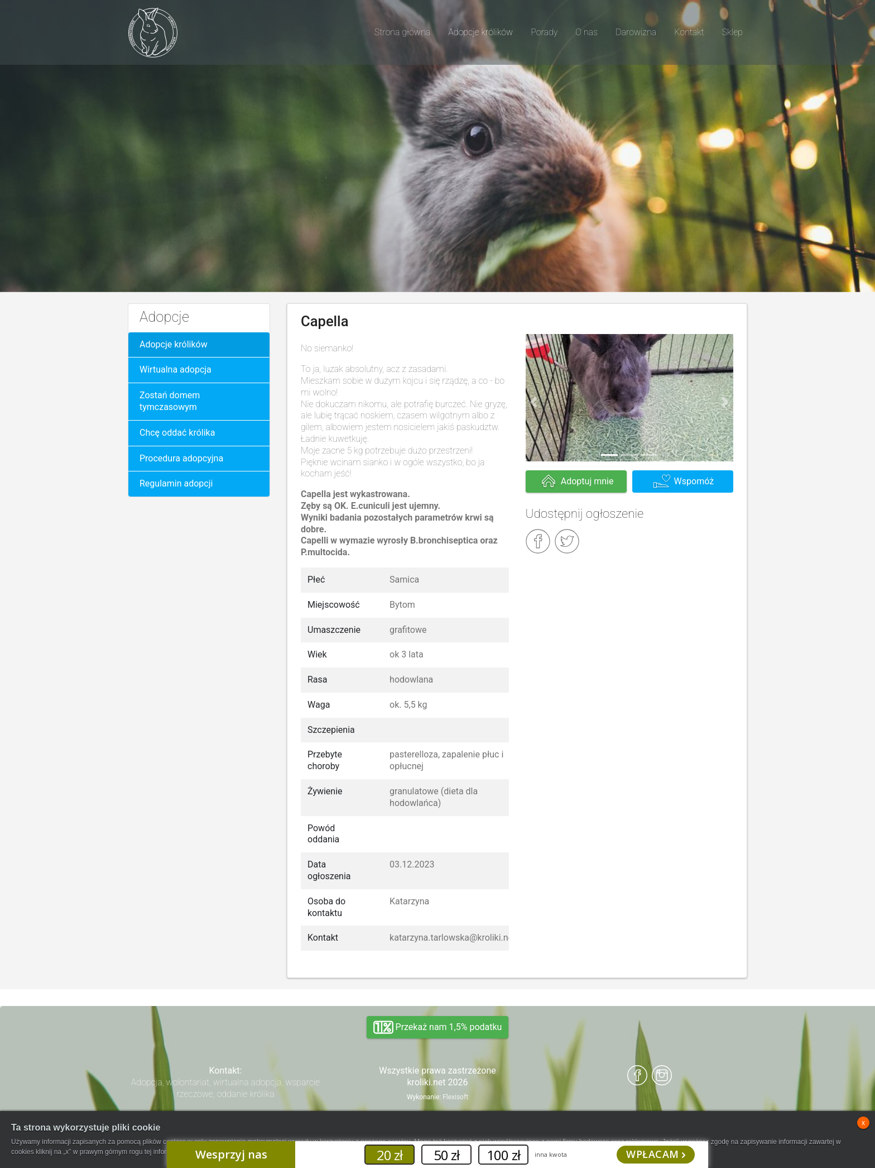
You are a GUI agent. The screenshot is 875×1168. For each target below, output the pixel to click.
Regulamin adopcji (176, 483)
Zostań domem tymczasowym (170, 401)
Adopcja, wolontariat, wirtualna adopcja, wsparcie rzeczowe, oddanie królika (225, 1088)
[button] (534, 402)
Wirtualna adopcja (175, 369)
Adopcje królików (174, 344)
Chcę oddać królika (177, 432)
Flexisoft (455, 1097)
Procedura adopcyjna (181, 458)
